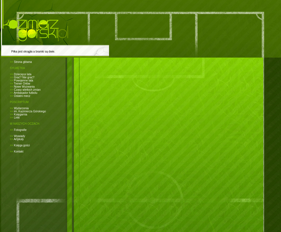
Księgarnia (20, 114)
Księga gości (22, 145)
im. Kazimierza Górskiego (30, 111)
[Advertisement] (145, 65)
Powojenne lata (23, 80)
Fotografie (20, 129)
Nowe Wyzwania (24, 86)
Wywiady (19, 136)
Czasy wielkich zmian (27, 89)
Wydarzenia (21, 108)
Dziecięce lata (22, 74)
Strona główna (23, 61)
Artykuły (19, 139)
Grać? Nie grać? (24, 77)
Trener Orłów (22, 83)
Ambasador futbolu (25, 92)
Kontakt (18, 151)
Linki (17, 117)
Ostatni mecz (22, 95)
